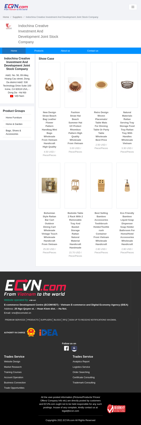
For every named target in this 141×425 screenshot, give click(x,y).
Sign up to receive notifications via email (92, 320)
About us (65, 50)
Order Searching (81, 372)
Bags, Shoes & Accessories (13, 132)
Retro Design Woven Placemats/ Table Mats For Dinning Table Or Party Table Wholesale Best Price (101, 126)
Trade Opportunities (14, 387)
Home (6, 17)
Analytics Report (81, 361)
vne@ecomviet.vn (21, 312)
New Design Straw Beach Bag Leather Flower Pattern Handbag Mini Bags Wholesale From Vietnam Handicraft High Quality (49, 129)
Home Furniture (14, 117)
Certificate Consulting (84, 377)
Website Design (12, 361)
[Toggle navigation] (133, 7)
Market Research (13, 367)
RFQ (65, 320)
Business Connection (15, 382)
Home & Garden (14, 124)
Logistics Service (81, 367)
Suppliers (17, 17)
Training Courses (13, 372)
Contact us (92, 50)
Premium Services (15, 320)
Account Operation (13, 377)
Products (39, 50)
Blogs (57, 320)
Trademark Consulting (84, 382)
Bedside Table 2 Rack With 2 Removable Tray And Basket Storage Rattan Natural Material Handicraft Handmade (75, 230)
